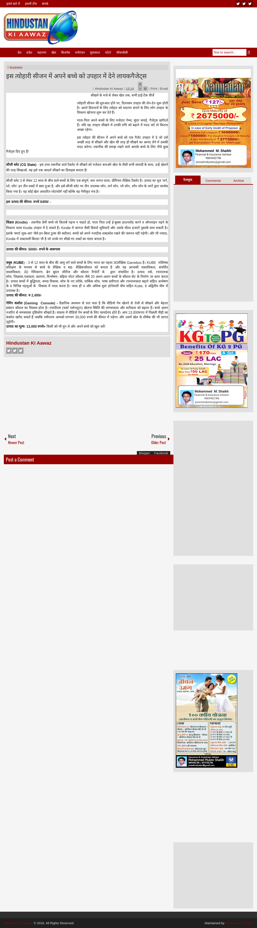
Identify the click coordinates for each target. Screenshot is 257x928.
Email (163, 88)
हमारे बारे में (13, 4)
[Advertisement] (176, 21)
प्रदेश (29, 52)
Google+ (20, 351)
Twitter (15, 351)
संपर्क (45, 4)
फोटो (108, 52)
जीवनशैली (122, 52)
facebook (250, 4)
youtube (238, 4)
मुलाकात (95, 52)
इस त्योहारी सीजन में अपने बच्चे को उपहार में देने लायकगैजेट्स (76, 75)
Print (153, 88)
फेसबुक (187, 180)
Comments (213, 180)
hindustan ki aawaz (239, 923)
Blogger (144, 453)
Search (249, 52)
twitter (244, 4)
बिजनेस (65, 52)
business (16, 67)
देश (19, 52)
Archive (238, 180)
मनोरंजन (80, 52)
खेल (53, 52)
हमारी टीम (31, 4)
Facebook (9, 351)
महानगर (41, 52)
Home (10, 52)
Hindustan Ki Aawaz (109, 88)
